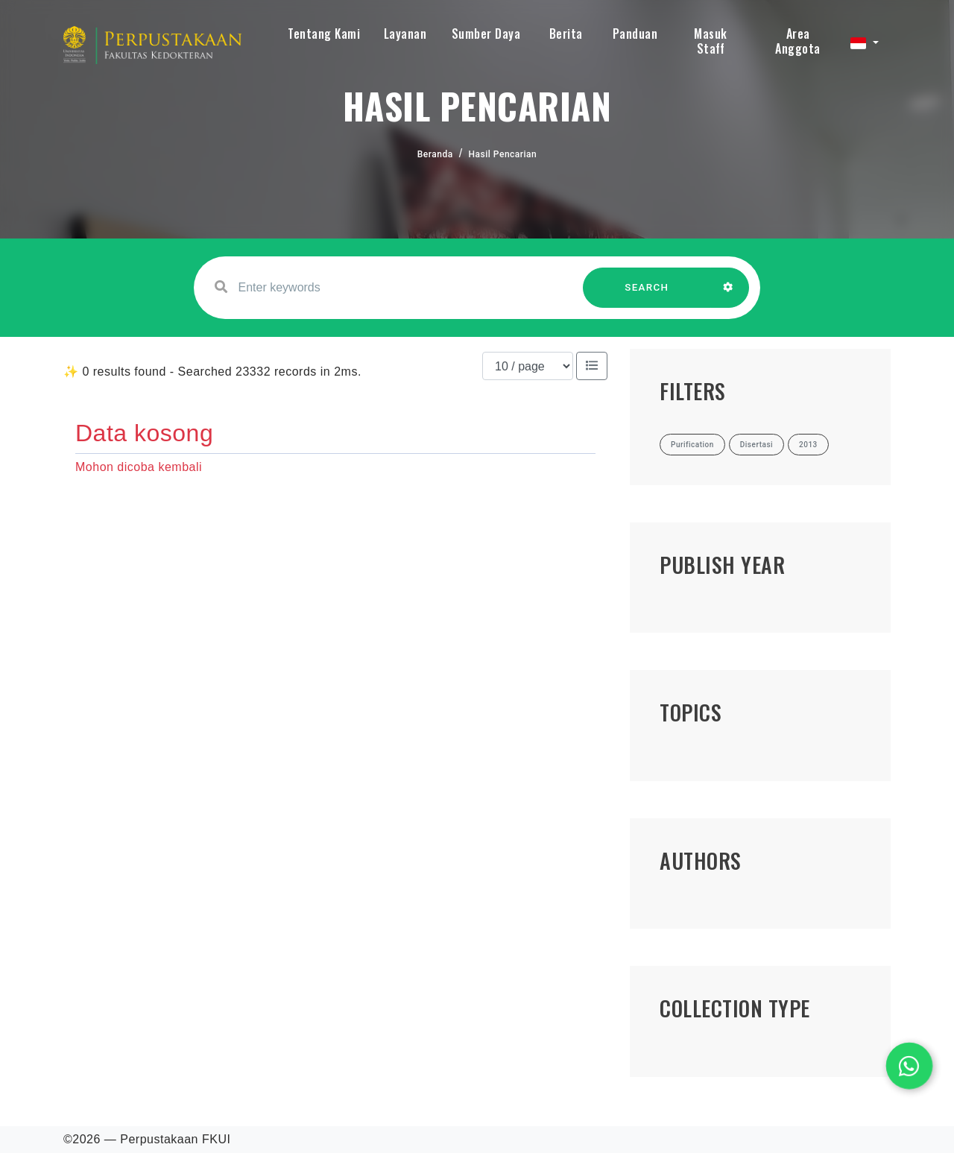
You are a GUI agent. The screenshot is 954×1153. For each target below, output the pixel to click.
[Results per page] (527, 366)
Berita (566, 33)
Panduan (635, 33)
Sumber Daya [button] (486, 33)
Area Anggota (798, 41)
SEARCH (647, 295)
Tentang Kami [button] (324, 33)
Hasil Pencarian (503, 154)
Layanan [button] (405, 33)
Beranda (435, 154)
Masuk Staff (710, 41)
